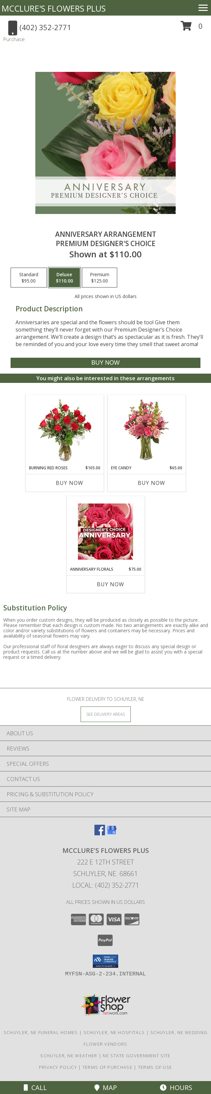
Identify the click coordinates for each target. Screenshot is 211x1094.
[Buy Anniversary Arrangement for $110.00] (106, 363)
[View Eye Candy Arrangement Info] (146, 430)
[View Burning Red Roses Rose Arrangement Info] (64, 429)
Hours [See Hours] (176, 1087)
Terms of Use (155, 1067)
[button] (192, 28)
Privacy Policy (58, 1067)
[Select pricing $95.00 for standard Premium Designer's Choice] (29, 277)
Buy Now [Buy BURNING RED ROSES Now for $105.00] (69, 483)
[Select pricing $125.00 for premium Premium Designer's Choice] (99, 277)
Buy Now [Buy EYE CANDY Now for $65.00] (151, 483)
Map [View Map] (105, 1087)
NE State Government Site (136, 1056)
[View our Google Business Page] (111, 833)
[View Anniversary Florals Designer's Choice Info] (105, 531)
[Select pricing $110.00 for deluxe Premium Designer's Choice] (64, 277)
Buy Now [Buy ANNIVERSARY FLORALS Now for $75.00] (110, 584)
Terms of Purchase (107, 1067)
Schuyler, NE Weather (68, 1056)
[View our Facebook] (99, 833)
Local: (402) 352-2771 (105, 885)
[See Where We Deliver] (106, 714)
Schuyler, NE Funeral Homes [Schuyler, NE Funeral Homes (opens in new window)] (41, 1032)
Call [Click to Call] (35, 1087)
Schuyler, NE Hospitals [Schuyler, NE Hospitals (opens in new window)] (114, 1032)
